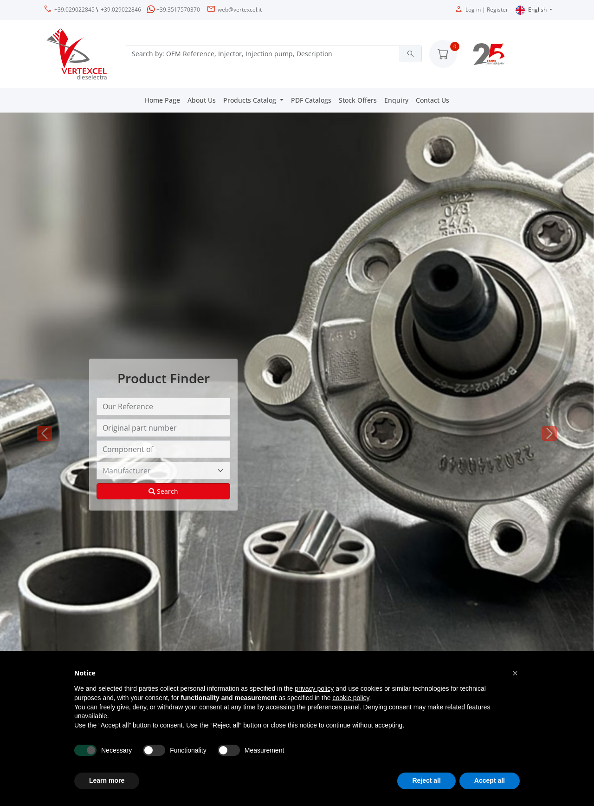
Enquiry (396, 100)
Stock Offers (358, 100)
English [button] (532, 10)
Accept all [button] (489, 780)
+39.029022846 (121, 9)
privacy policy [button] (314, 688)
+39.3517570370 (178, 9)
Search (163, 491)
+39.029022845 (74, 9)
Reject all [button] (426, 780)
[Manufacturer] (163, 470)
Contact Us (432, 100)
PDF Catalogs (311, 100)
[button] (443, 54)
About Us (201, 100)
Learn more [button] (106, 780)
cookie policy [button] (350, 697)
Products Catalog (250, 100)
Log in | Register (486, 9)
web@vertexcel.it (240, 9)
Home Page (162, 100)
